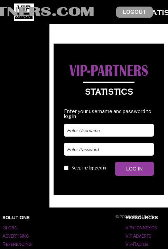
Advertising (15, 236)
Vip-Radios (136, 244)
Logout (134, 12)
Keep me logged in (89, 167)
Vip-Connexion (141, 228)
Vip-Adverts (138, 236)
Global (10, 228)
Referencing (17, 244)
